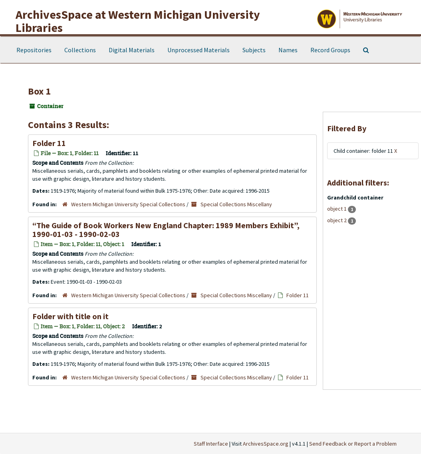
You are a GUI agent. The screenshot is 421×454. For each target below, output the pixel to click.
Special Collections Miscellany (236, 204)
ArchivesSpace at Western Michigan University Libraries (138, 21)
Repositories (34, 50)
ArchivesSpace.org (265, 443)
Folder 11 (49, 143)
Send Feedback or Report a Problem (353, 443)
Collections (80, 50)
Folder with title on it (70, 316)
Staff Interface (211, 443)
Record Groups (330, 50)
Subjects (254, 50)
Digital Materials (132, 50)
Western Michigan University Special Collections (128, 204)
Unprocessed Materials (198, 50)
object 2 (337, 220)
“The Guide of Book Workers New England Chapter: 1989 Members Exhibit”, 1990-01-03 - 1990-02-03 (166, 229)
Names (288, 50)
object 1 (337, 208)
